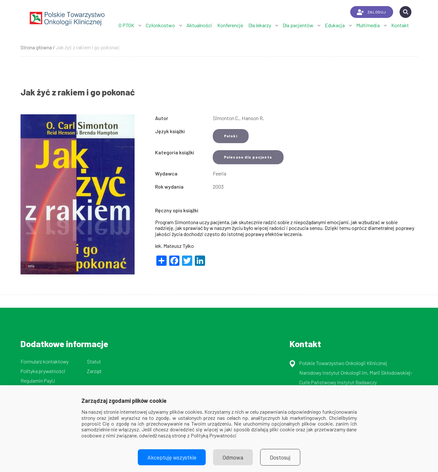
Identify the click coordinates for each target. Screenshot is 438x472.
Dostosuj (280, 457)
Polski (231, 136)
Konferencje (230, 25)
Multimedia (368, 25)
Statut (94, 361)
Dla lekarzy (259, 25)
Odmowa (233, 457)
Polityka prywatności (43, 371)
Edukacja (335, 25)
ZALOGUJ (371, 12)
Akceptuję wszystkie (171, 457)
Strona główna (36, 47)
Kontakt (400, 25)
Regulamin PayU (38, 381)
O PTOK (126, 25)
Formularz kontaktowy (45, 361)
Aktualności (199, 25)
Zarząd (94, 371)
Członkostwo (160, 25)
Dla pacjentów (298, 25)
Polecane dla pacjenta (248, 157)
